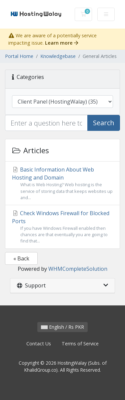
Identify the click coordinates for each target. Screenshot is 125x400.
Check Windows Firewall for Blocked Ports (62, 226)
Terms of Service (80, 343)
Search (103, 122)
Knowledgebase (58, 56)
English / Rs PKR (62, 327)
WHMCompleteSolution (77, 268)
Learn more (61, 43)
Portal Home (19, 56)
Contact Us (38, 343)
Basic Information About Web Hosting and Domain (62, 183)
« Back (21, 258)
